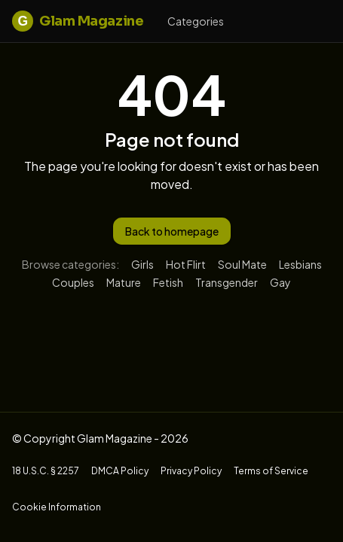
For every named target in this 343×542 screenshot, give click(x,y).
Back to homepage (172, 231)
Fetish (168, 282)
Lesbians (300, 264)
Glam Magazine (77, 21)
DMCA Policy (120, 471)
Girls (142, 264)
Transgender (226, 282)
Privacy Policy (191, 471)
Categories (195, 21)
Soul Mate (242, 264)
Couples (73, 282)
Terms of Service (271, 471)
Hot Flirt (186, 264)
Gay (280, 282)
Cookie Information (56, 507)
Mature (123, 282)
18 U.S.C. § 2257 (45, 471)
